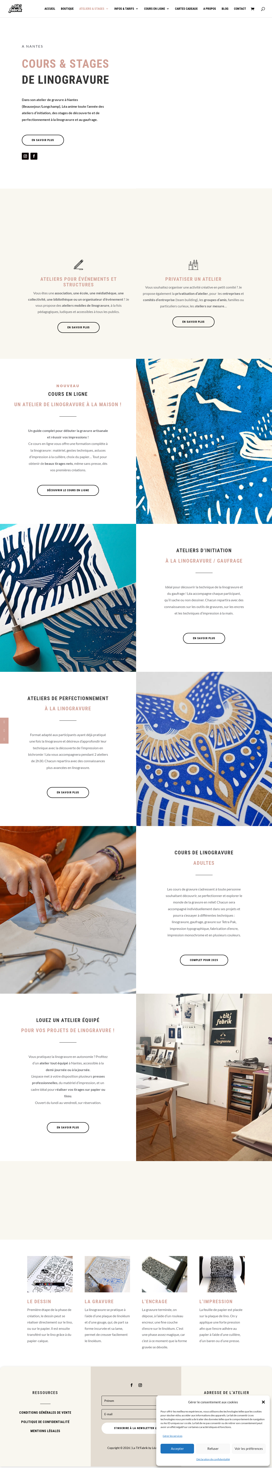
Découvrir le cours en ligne (68, 491)
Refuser (213, 1448)
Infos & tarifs (124, 8)
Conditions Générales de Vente (45, 1414)
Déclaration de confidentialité (213, 1459)
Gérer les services (172, 1436)
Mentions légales (45, 1432)
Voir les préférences (249, 1448)
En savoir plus (43, 141)
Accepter (177, 1448)
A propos (209, 8)
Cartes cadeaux (186, 8)
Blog (225, 8)
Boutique (67, 8)
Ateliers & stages (91, 8)
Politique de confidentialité (45, 1423)
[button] (263, 1402)
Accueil (50, 8)
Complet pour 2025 (204, 961)
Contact (240, 8)
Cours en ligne (154, 8)
